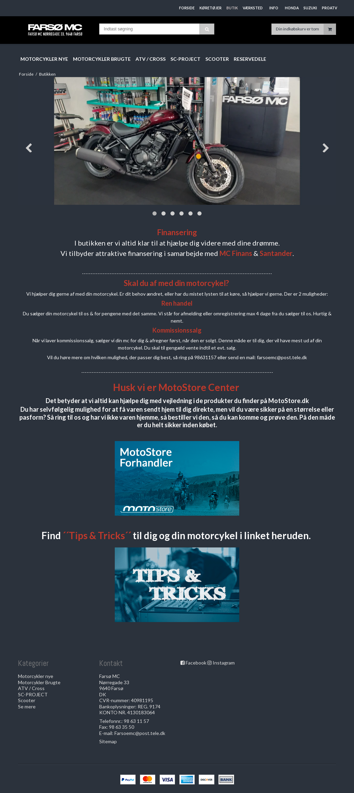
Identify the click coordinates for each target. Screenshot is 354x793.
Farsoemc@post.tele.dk (139, 733)
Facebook (196, 663)
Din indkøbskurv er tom (306, 29)
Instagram (224, 663)
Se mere (27, 706)
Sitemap (108, 741)
